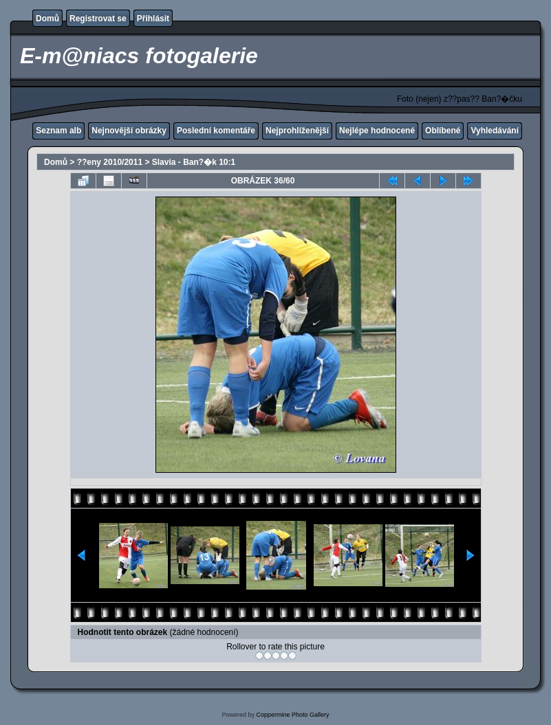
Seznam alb (58, 130)
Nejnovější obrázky (128, 130)
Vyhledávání (495, 130)
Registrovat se (98, 18)
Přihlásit (153, 18)
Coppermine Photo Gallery (292, 714)
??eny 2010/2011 (109, 162)
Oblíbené (442, 130)
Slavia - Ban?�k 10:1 (193, 162)
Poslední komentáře (216, 130)
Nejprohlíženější (297, 130)
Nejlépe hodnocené (377, 130)
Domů (47, 18)
